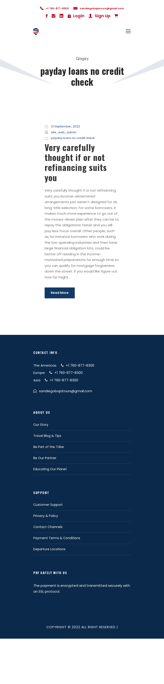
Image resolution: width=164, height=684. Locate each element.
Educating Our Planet (50, 469)
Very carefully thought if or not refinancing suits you (76, 162)
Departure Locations (49, 549)
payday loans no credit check (73, 138)
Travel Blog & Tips (47, 435)
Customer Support (48, 504)
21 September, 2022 (65, 126)
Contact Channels (48, 527)
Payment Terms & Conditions (56, 538)
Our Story (40, 424)
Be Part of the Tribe (48, 447)
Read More (60, 292)
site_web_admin (63, 132)
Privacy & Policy (45, 516)
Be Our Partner (44, 458)
